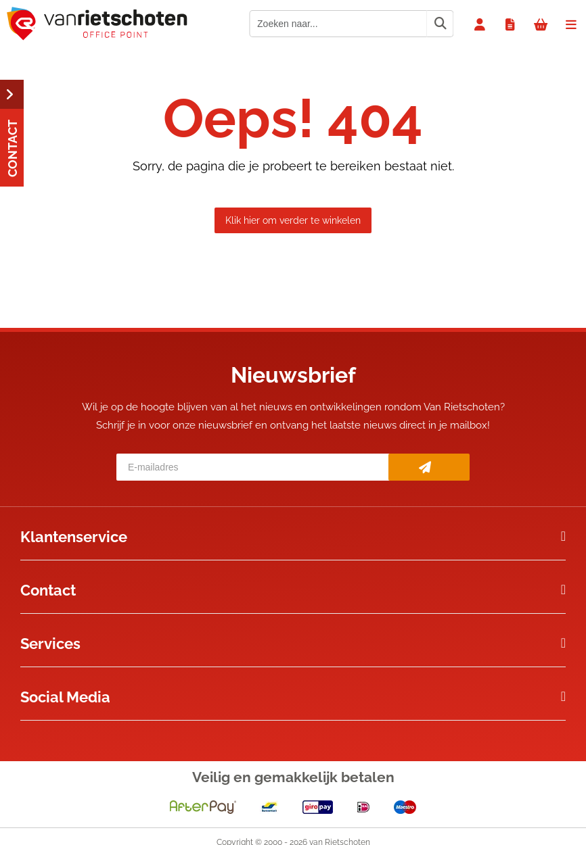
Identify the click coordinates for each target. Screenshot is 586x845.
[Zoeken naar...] (439, 23)
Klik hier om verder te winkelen (293, 220)
